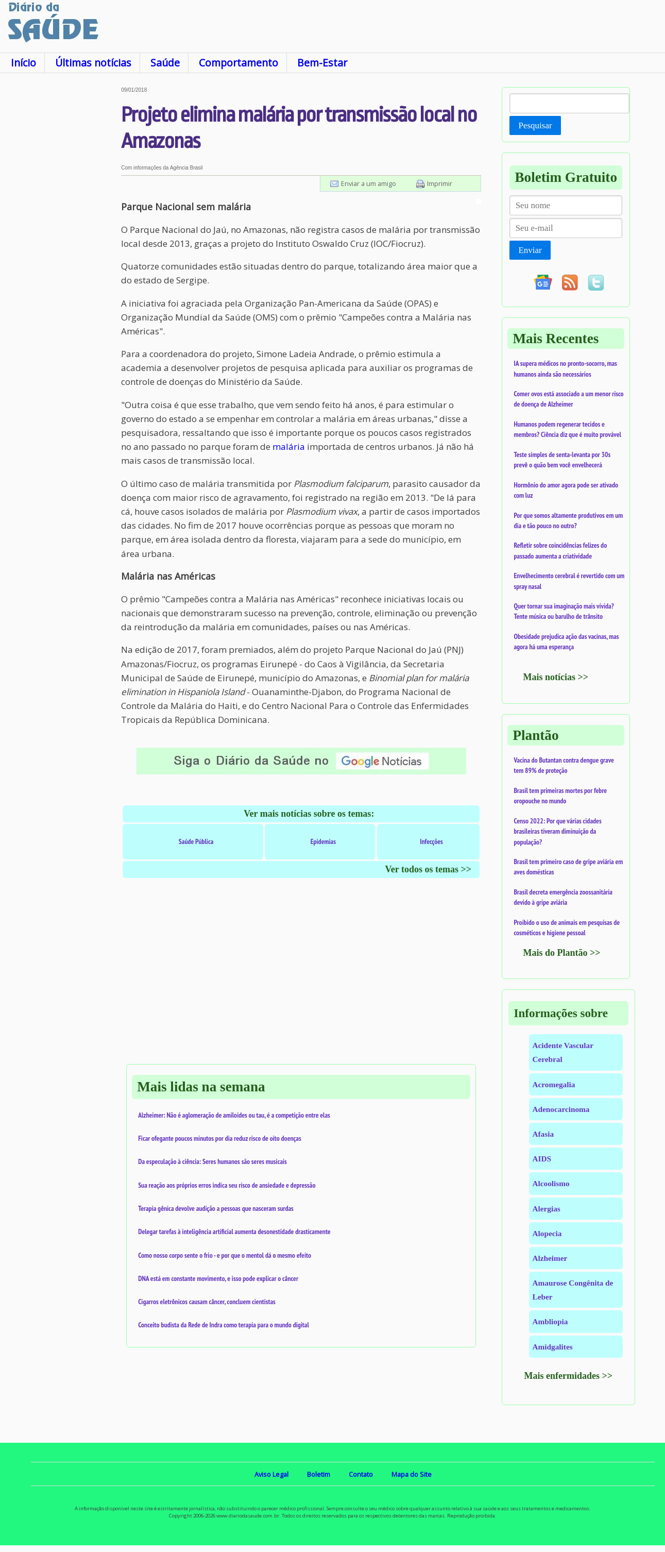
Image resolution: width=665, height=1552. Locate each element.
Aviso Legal (271, 1474)
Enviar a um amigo (368, 183)
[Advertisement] (60, 241)
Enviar (529, 250)
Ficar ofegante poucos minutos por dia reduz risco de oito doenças (219, 1138)
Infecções (431, 841)
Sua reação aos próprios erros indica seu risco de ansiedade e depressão (226, 1185)
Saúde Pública (196, 841)
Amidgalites (552, 1346)
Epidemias (323, 841)
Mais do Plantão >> (561, 953)
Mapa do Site (411, 1474)
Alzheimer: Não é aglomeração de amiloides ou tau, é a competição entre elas (234, 1115)
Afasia (543, 1133)
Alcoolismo (550, 1183)
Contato (361, 1474)
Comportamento (238, 63)
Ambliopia (550, 1321)
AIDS (541, 1158)
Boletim (318, 1474)
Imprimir (439, 183)
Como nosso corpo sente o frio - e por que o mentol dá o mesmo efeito (224, 1255)
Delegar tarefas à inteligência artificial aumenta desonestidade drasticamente (234, 1231)
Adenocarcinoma (560, 1109)
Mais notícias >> (555, 677)
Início (23, 63)
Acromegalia (553, 1084)
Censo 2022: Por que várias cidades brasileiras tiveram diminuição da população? (557, 831)
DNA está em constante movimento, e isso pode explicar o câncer (218, 1278)
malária (288, 446)
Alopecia (546, 1233)
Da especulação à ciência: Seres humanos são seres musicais (212, 1161)
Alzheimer (549, 1258)
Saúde (165, 63)
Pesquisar (535, 125)
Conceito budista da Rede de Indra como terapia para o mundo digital (223, 1324)
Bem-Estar (322, 63)
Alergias (546, 1208)
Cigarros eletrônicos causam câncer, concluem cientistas (207, 1301)
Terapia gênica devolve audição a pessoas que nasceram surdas (216, 1208)
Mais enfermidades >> (568, 1376)
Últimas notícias (93, 63)
